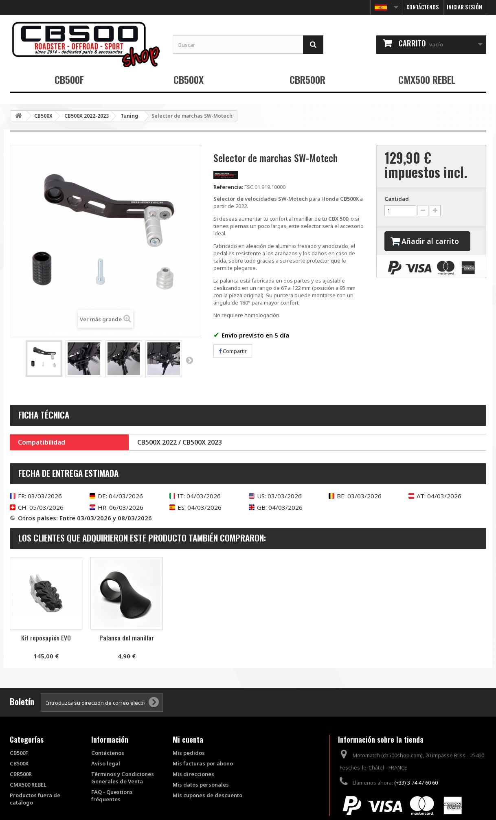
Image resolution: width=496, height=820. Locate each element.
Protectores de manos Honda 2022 (46, 641)
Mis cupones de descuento (207, 795)
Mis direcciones (193, 774)
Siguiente (189, 360)
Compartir (233, 351)
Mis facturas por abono (203, 763)
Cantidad (396, 198)
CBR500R (307, 79)
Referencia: (228, 187)
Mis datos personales (201, 784)
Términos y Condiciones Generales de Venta (122, 777)
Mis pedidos (189, 752)
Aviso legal (105, 763)
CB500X (188, 79)
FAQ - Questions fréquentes (112, 795)
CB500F (69, 79)
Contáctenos (422, 7)
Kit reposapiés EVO (126, 637)
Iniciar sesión (464, 7)
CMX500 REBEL (426, 79)
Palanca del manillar (207, 637)
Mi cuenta (188, 739)
